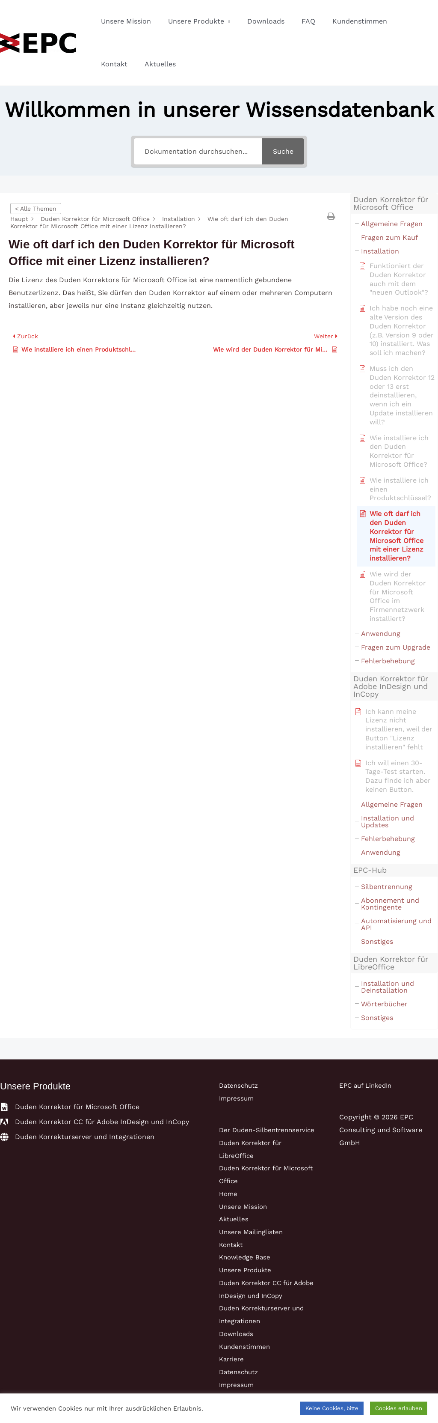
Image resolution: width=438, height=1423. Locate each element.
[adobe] (94, 1122)
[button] (332, 216)
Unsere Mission (124, 21)
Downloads (257, 21)
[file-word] (69, 1107)
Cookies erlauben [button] (398, 1408)
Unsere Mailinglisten (252, 1244)
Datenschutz (240, 1085)
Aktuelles (114, 64)
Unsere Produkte (191, 21)
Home (229, 1206)
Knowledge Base (246, 1270)
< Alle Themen (35, 208)
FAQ (296, 21)
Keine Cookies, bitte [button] (331, 1408)
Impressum (237, 1098)
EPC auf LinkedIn (367, 1085)
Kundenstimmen (344, 21)
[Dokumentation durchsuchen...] (198, 151)
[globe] (77, 1137)
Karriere (232, 1371)
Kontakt (398, 21)
